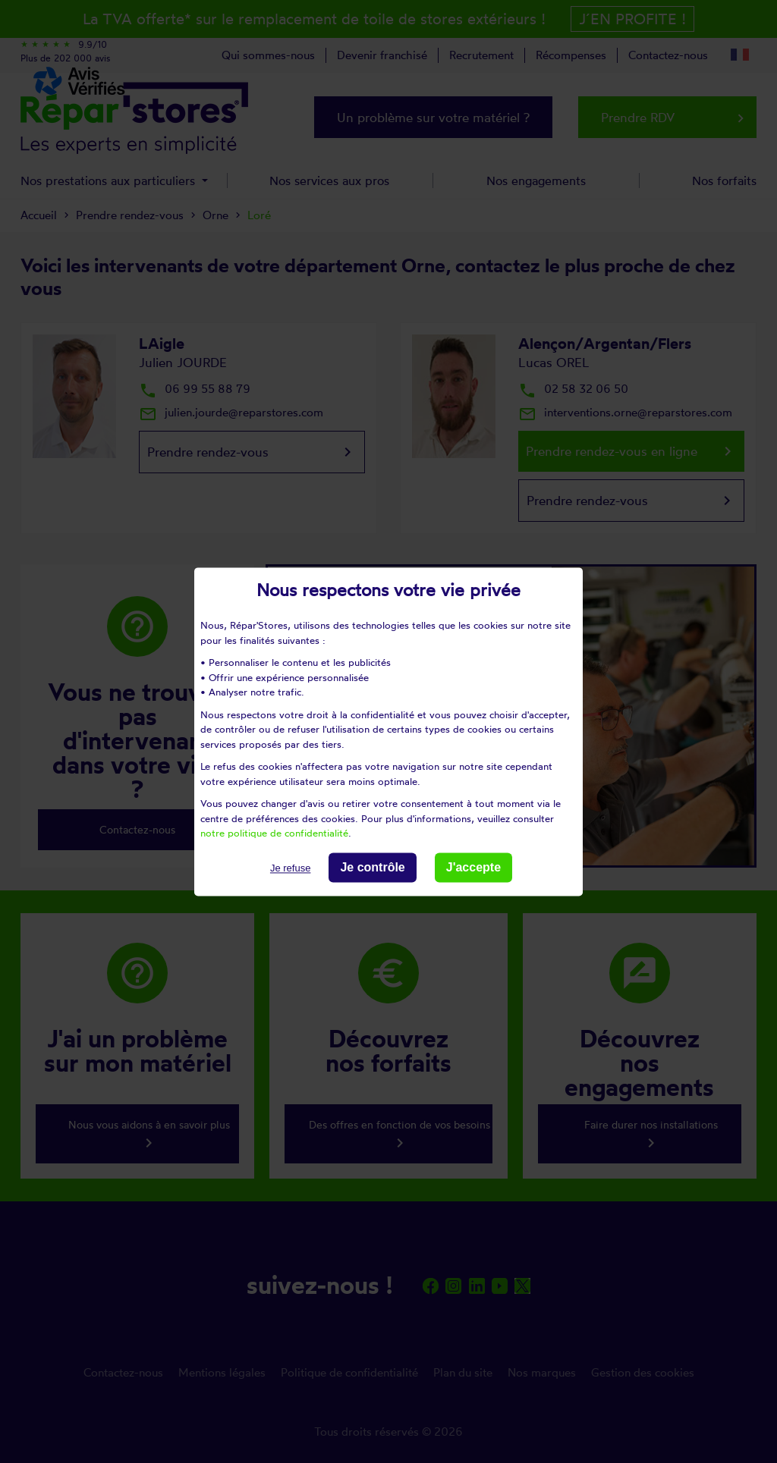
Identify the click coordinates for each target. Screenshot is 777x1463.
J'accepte (473, 867)
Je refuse (290, 868)
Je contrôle (372, 867)
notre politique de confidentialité (274, 833)
